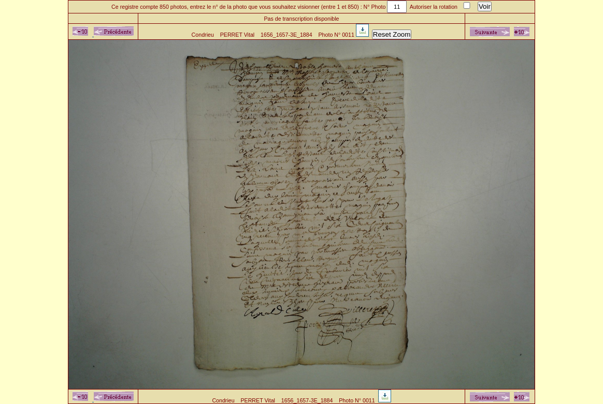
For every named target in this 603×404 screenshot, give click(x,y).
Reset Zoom (392, 34)
